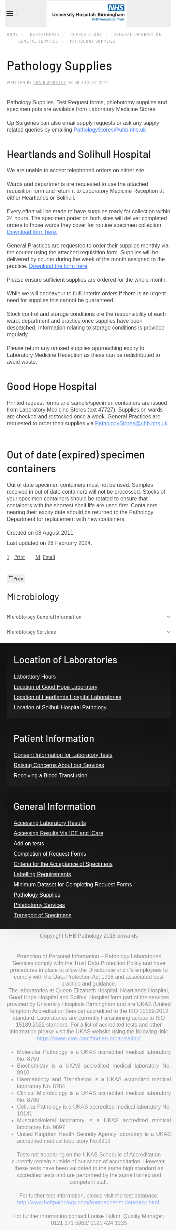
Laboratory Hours (35, 677)
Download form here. (32, 232)
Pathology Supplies (37, 895)
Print (16, 556)
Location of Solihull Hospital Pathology (60, 707)
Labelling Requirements (42, 874)
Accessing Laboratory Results (50, 823)
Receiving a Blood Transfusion (50, 775)
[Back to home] (88, 13)
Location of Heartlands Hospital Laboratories (67, 697)
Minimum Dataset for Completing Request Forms (73, 884)
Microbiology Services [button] (89, 631)
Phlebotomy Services (39, 905)
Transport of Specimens (42, 915)
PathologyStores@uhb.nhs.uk (110, 130)
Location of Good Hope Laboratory (56, 687)
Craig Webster (49, 82)
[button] (11, 13)
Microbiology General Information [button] (89, 616)
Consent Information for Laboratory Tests (63, 755)
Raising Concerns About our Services (59, 765)
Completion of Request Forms (50, 854)
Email (45, 556)
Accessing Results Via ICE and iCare (58, 833)
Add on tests (29, 843)
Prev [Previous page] (16, 578)
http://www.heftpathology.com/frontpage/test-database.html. (88, 1202)
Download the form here (58, 266)
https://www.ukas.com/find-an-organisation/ (89, 1038)
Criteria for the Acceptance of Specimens (63, 864)
